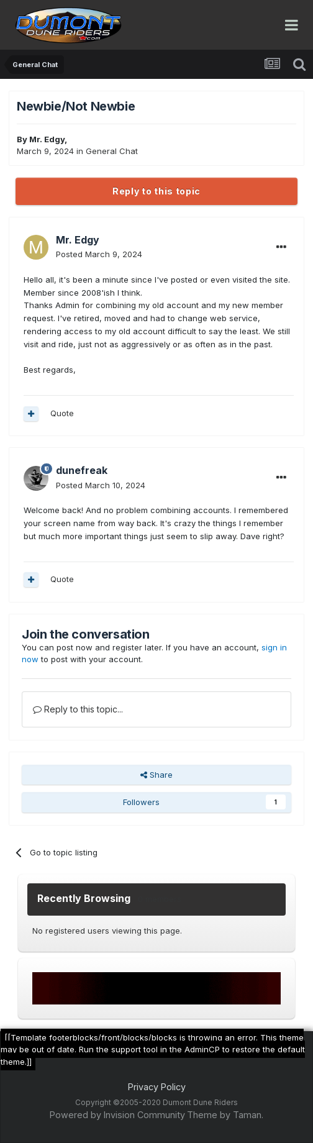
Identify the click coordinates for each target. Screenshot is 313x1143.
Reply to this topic (156, 191)
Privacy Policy (157, 1087)
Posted (99, 254)
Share (156, 774)
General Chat (112, 151)
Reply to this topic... (78, 709)
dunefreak (81, 470)
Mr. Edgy (47, 139)
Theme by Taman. (225, 1114)
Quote (62, 413)
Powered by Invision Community (117, 1114)
